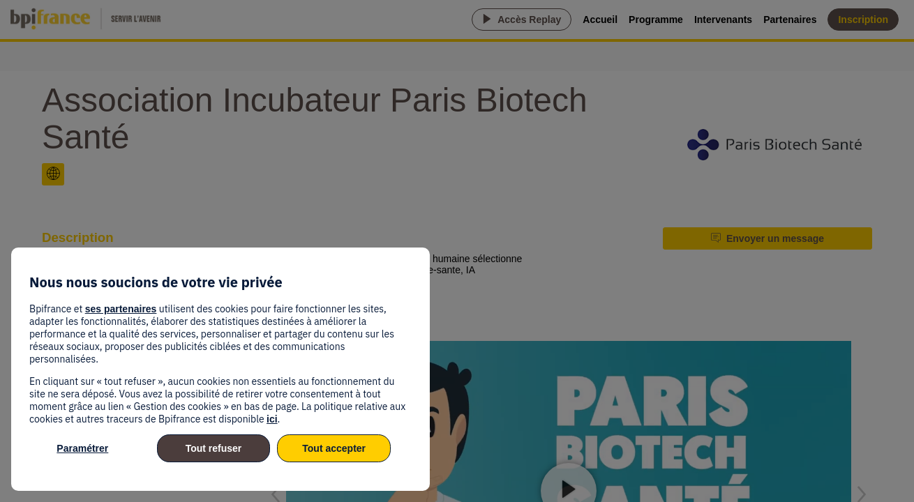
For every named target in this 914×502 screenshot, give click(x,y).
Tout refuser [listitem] (214, 448)
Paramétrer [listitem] (82, 448)
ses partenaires (121, 308)
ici (272, 419)
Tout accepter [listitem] (334, 448)
